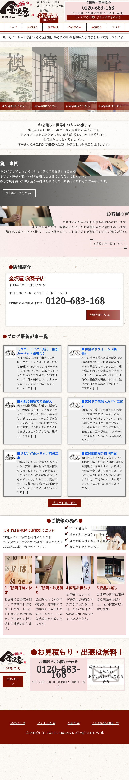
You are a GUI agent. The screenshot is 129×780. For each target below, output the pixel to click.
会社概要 (74, 758)
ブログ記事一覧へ (64, 539)
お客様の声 (74, 33)
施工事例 (53, 33)
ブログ (116, 33)
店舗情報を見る (99, 318)
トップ (13, 33)
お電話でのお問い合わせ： (57, 304)
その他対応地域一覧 (105, 758)
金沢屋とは (17, 758)
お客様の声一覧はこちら (106, 246)
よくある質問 (46, 758)
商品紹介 (32, 33)
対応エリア (13, 717)
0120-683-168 (98, 10)
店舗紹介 (96, 33)
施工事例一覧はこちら (21, 194)
